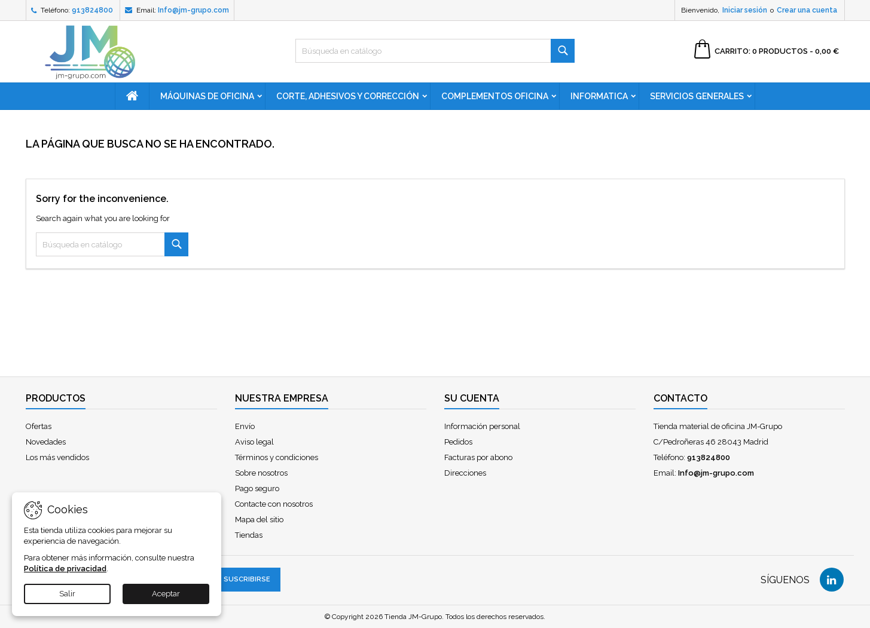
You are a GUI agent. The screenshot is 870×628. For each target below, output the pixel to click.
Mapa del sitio (259, 519)
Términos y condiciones (276, 457)
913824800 (92, 10)
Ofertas (38, 426)
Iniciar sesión (744, 10)
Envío (245, 426)
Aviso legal (254, 441)
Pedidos (458, 441)
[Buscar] (435, 51)
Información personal (482, 426)
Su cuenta (471, 398)
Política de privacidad (65, 568)
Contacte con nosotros (274, 504)
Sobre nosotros (261, 472)
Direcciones (465, 472)
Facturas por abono (478, 457)
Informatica (599, 96)
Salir (67, 593)
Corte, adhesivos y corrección (347, 96)
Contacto (680, 398)
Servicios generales (697, 96)
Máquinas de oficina (207, 96)
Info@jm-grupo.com (193, 10)
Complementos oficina (494, 96)
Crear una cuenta (807, 10)
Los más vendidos (57, 457)
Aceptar (166, 593)
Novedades (46, 441)
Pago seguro (257, 488)
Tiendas (248, 535)
